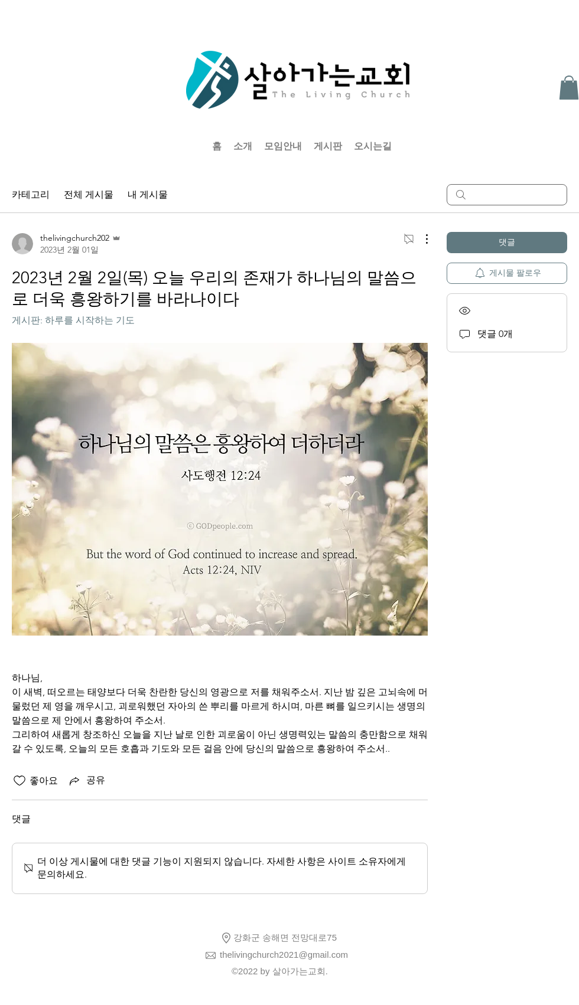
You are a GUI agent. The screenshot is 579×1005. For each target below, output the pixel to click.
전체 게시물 (88, 194)
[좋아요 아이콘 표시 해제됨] (19, 781)
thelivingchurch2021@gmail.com (284, 955)
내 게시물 (148, 194)
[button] (569, 88)
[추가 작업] (421, 239)
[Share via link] (86, 781)
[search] (507, 194)
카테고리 (31, 194)
